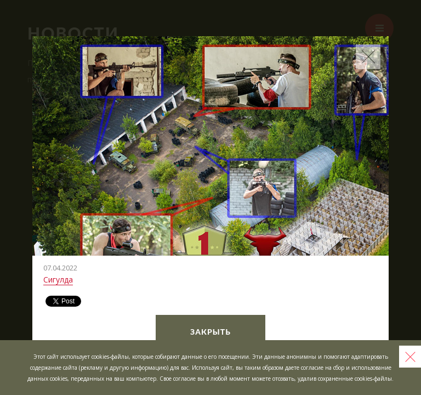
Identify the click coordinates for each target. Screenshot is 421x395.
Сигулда (58, 279)
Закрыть (210, 331)
